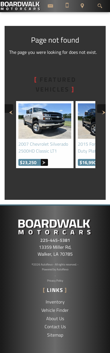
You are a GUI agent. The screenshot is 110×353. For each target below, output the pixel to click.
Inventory (55, 301)
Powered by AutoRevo (55, 269)
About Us (55, 318)
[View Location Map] (82, 6)
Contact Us (55, 326)
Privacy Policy (55, 280)
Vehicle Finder (55, 310)
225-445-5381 (55, 240)
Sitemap (55, 334)
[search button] (99, 4)
